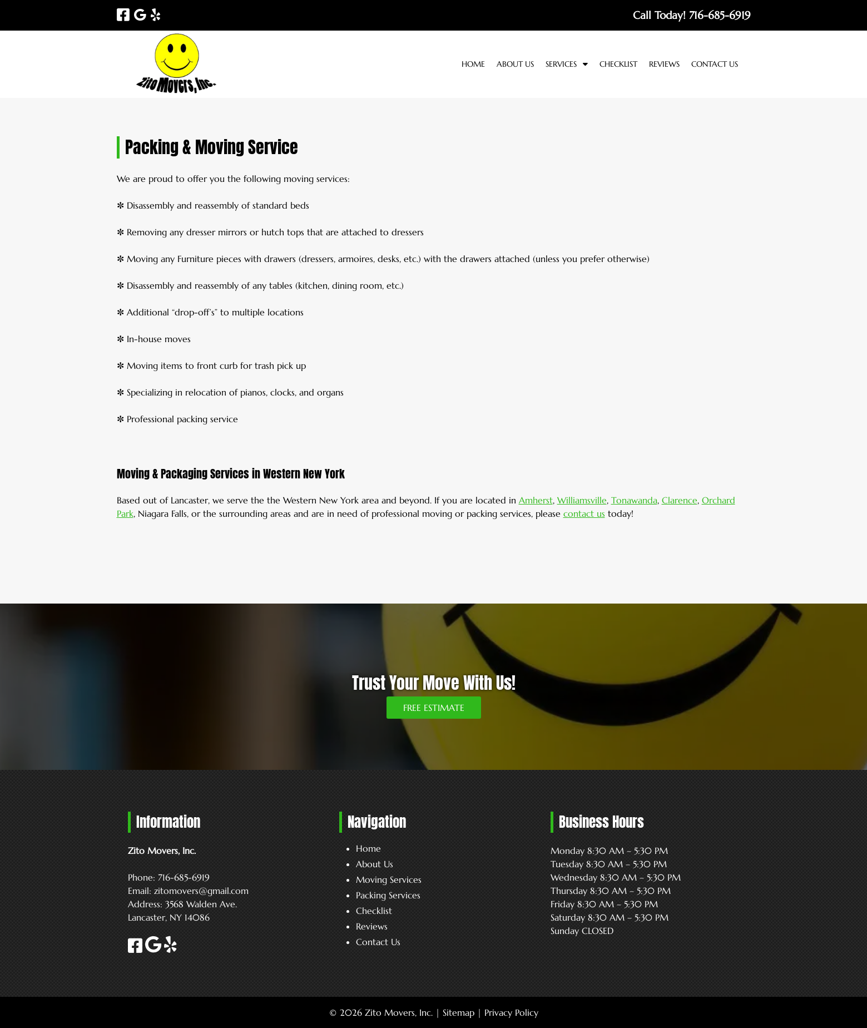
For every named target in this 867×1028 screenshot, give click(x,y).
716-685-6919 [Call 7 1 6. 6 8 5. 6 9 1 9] (184, 877)
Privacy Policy (511, 1012)
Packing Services (388, 895)
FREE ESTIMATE (433, 707)
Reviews (664, 64)
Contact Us (714, 64)
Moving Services (389, 879)
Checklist (618, 64)
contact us (584, 513)
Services (561, 64)
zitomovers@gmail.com (201, 890)
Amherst (536, 500)
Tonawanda (634, 500)
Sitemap (458, 1012)
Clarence (679, 500)
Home (473, 64)
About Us (515, 64)
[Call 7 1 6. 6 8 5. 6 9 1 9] (720, 15)
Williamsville (582, 500)
